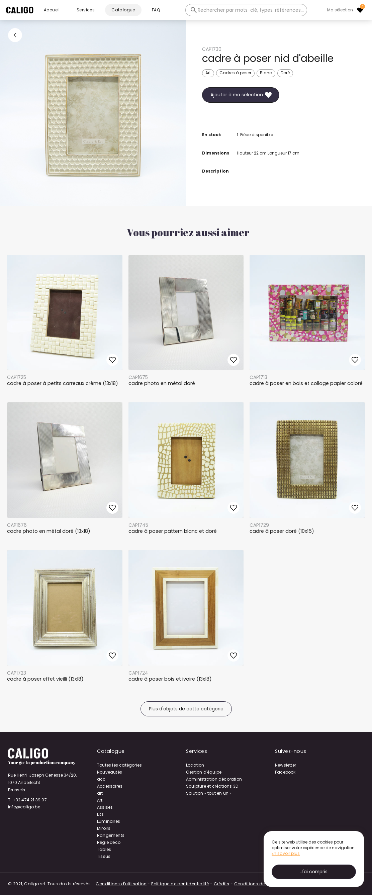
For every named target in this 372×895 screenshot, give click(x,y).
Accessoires (109, 786)
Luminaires (108, 821)
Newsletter (285, 765)
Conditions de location (259, 884)
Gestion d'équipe (203, 772)
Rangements (110, 835)
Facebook (285, 772)
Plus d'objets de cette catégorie (186, 709)
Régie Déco (108, 842)
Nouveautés (109, 772)
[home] (19, 10)
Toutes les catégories (119, 765)
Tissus (103, 856)
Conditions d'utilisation (121, 884)
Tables (104, 849)
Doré (285, 73)
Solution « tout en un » (209, 793)
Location (195, 765)
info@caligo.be (24, 807)
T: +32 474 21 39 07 (27, 800)
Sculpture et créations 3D (212, 786)
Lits (100, 814)
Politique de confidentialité (180, 884)
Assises (105, 807)
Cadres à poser (235, 73)
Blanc (266, 73)
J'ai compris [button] (314, 872)
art (100, 793)
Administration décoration (214, 779)
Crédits (221, 884)
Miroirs (103, 828)
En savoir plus (286, 853)
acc (101, 779)
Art (208, 73)
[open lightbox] (93, 113)
